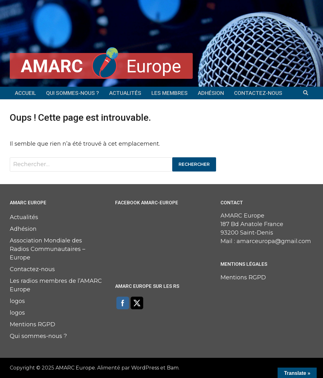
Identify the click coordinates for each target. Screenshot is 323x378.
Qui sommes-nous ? (72, 93)
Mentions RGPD (32, 324)
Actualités (125, 93)
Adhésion (211, 93)
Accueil (25, 93)
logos (17, 301)
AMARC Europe (75, 368)
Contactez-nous (258, 93)
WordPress (145, 368)
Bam (173, 368)
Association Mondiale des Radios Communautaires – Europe (47, 249)
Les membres (169, 93)
